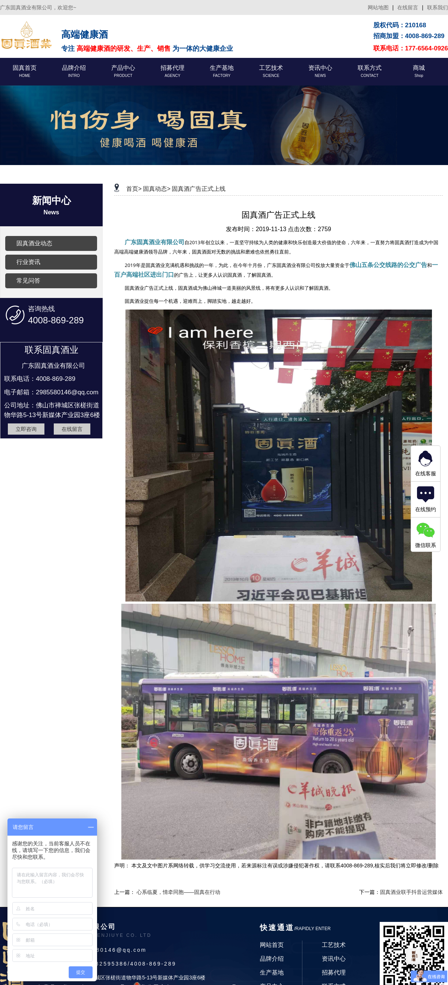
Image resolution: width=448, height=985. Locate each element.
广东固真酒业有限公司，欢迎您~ (38, 7)
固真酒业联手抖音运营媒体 (411, 892)
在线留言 (407, 7)
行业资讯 (28, 262)
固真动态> (156, 189)
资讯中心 (334, 959)
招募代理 (334, 972)
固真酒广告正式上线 (198, 189)
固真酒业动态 (34, 243)
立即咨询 (26, 429)
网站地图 (378, 7)
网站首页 (272, 945)
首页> (133, 189)
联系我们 (437, 7)
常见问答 (28, 280)
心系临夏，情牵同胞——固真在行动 (178, 892)
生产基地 (272, 972)
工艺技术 (334, 945)
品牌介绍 (272, 959)
